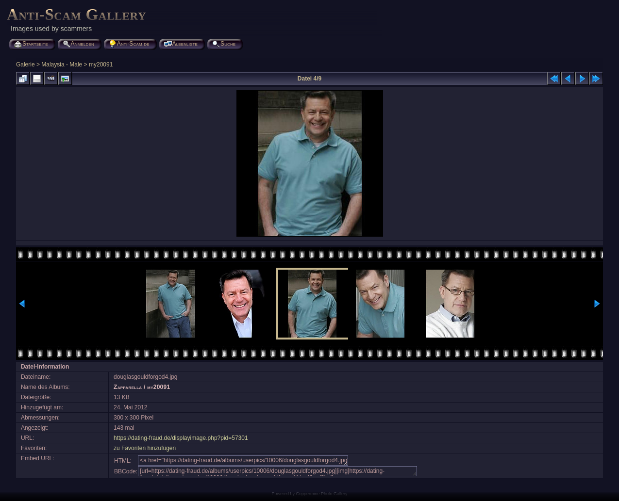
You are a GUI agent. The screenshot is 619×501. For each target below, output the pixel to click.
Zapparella (128, 387)
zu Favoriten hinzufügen (145, 448)
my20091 (101, 64)
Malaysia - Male (61, 64)
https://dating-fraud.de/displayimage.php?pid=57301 (181, 438)
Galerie (25, 64)
